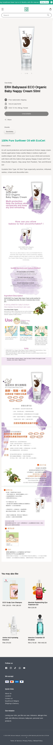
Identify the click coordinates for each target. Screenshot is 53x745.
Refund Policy (38, 741)
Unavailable (26, 114)
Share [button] (8, 120)
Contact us (9, 698)
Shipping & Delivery (12, 703)
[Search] (48, 15)
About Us (8, 693)
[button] (2, 9)
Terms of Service (16, 741)
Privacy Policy (27, 741)
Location (8, 696)
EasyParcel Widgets (12, 701)
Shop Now (46, 2)
